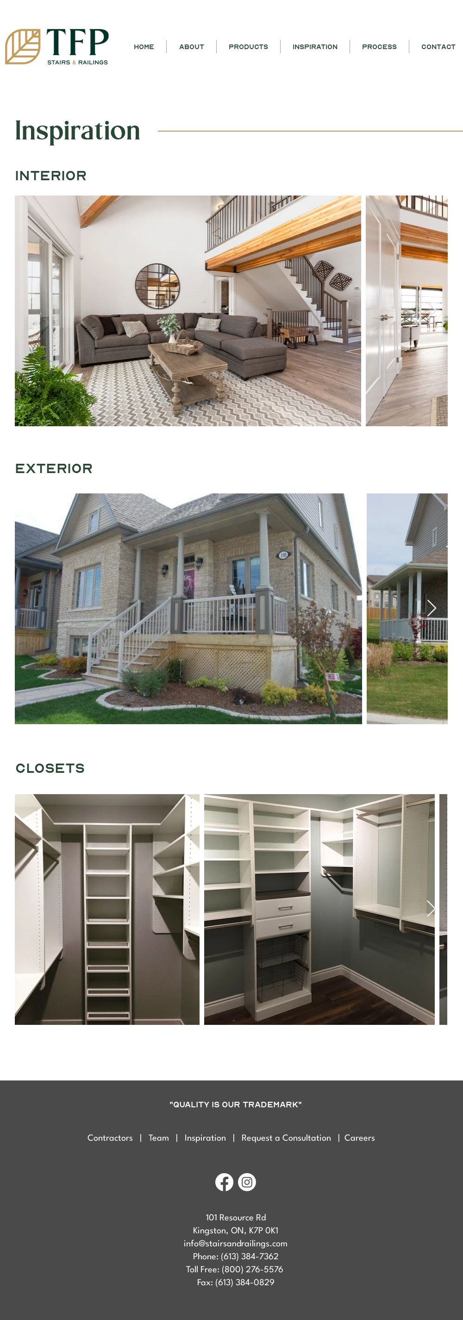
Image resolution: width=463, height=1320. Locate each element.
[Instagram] (247, 1182)
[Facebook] (224, 1182)
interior (51, 175)
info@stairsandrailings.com (236, 1244)
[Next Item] (431, 311)
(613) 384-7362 (250, 1257)
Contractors (114, 1138)
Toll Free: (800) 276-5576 (236, 1270)
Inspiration (205, 1138)
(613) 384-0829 (245, 1283)
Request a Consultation (287, 1138)
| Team (158, 1138)
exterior (54, 468)
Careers (359, 1138)
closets (50, 768)
